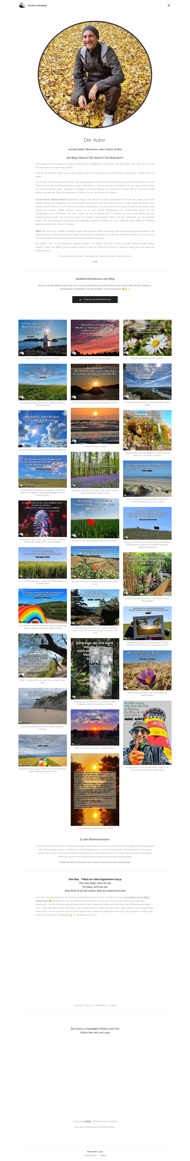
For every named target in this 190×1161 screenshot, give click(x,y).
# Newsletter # (90, 1155)
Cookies (103, 1155)
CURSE (87, 1121)
